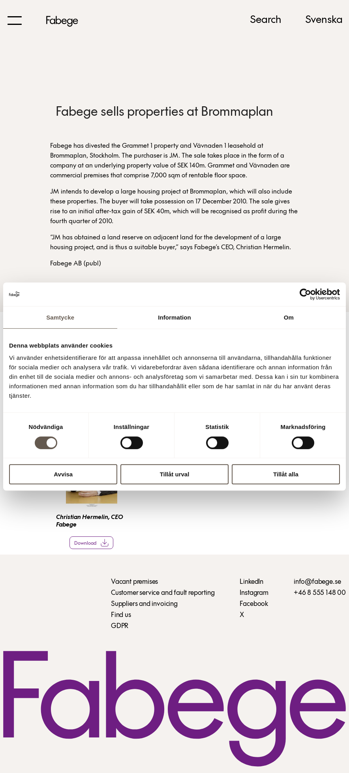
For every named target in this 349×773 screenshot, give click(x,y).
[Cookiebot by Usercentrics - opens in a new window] (305, 294)
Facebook (254, 604)
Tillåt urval (175, 474)
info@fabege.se (317, 582)
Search (265, 20)
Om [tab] (289, 317)
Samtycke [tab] (60, 317)
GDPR (119, 626)
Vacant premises (134, 582)
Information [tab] (174, 317)
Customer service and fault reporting (163, 593)
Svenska (324, 20)
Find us (121, 615)
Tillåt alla (285, 474)
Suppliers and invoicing (144, 604)
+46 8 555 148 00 (320, 593)
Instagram (254, 593)
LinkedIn (251, 582)
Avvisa (63, 474)
